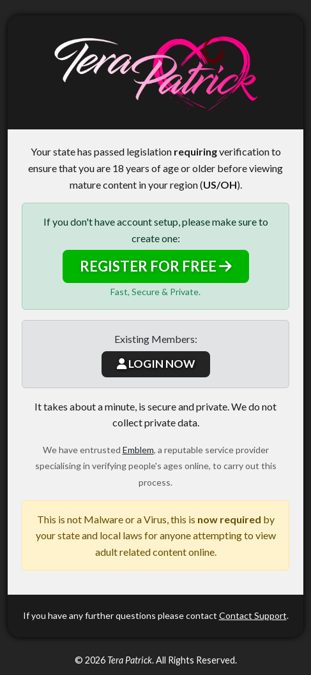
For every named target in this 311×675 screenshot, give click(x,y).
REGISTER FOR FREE (156, 266)
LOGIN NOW (156, 363)
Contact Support (253, 615)
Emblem (138, 449)
